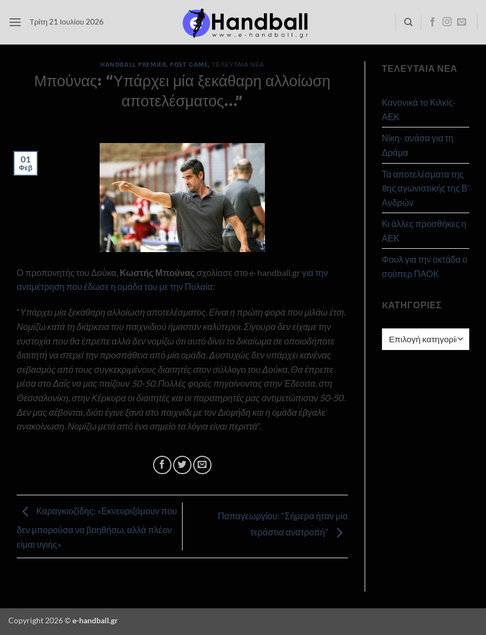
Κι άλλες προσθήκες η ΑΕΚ (424, 230)
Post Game (189, 64)
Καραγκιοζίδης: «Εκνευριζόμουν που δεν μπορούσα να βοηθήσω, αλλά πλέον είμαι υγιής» (97, 527)
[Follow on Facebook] (432, 22)
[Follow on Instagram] (447, 22)
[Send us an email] (461, 22)
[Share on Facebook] (162, 465)
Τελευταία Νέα (238, 64)
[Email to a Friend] (202, 465)
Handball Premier (133, 64)
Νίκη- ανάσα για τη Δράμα (418, 144)
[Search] (408, 22)
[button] (15, 22)
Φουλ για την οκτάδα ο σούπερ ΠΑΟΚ (425, 266)
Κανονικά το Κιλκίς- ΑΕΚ (419, 109)
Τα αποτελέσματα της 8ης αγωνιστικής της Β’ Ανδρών (425, 188)
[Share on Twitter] (182, 465)
